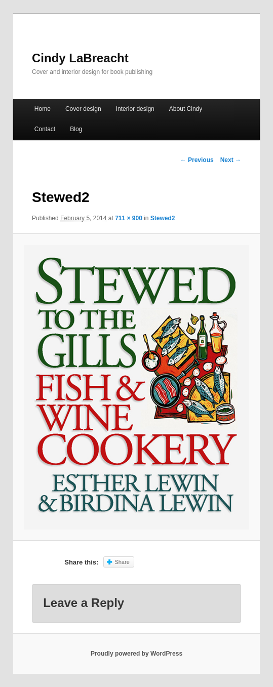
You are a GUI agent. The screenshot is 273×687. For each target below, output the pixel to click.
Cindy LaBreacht (80, 58)
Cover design (83, 108)
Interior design (135, 108)
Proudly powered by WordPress (136, 653)
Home (42, 108)
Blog (76, 129)
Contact (44, 129)
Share (121, 562)
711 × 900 (128, 218)
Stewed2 (162, 218)
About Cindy (185, 108)
